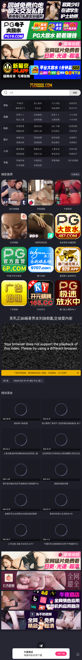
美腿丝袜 (20, 142)
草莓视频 (56, 160)
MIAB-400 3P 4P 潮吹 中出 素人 (28, 380)
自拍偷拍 (38, 114)
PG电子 (20, 103)
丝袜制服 (38, 119)
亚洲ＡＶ (20, 114)
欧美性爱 (73, 126)
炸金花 (38, 108)
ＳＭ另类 (73, 119)
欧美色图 (56, 137)
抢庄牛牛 (73, 108)
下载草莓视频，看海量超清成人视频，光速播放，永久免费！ (46, 373)
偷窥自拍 (20, 137)
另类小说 (38, 153)
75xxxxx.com (41, 85)
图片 (5, 139)
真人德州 (38, 103)
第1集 (5, 380)
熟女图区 (56, 142)
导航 (5, 162)
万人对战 (56, 103)
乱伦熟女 (56, 131)
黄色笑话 (56, 153)
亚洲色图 (38, 137)
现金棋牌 (56, 108)
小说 (5, 151)
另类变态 (73, 131)
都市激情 (20, 149)
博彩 (5, 105)
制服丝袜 (20, 131)
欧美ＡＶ (56, 114)
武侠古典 (73, 149)
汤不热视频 (73, 160)
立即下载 (61, 653)
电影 (5, 128)
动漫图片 (73, 137)
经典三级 (38, 131)
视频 (5, 116)
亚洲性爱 (20, 126)
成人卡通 (56, 126)
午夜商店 (38, 160)
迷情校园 (20, 153)
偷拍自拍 (38, 126)
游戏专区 (73, 103)
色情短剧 (38, 165)
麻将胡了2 (20, 108)
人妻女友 (56, 149)
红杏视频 (20, 165)
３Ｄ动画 (73, 114)
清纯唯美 (38, 142)
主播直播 (56, 119)
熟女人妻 (20, 119)
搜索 (75, 92)
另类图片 (73, 142)
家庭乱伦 (38, 149)
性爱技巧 (73, 153)
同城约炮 (20, 160)
